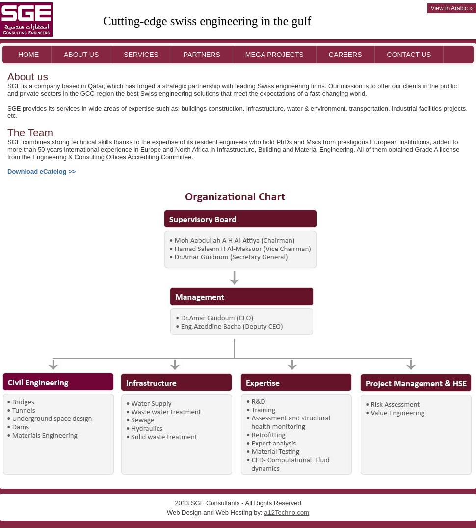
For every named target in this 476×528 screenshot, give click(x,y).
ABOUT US (81, 54)
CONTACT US (409, 54)
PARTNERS (202, 54)
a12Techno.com (286, 512)
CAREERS (345, 54)
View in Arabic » (452, 8)
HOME (28, 54)
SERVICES (141, 54)
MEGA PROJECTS (274, 54)
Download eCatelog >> (41, 171)
